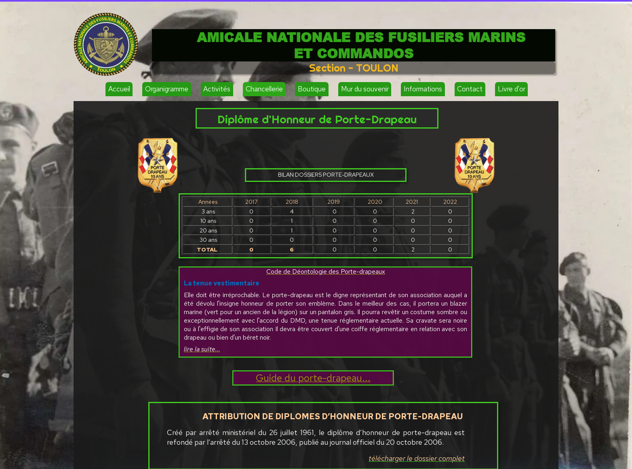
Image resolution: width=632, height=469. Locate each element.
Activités (216, 89)
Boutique (312, 89)
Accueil (119, 89)
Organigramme (166, 89)
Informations (423, 89)
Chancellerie (264, 89)
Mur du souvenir (365, 89)
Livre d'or (511, 89)
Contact (469, 89)
